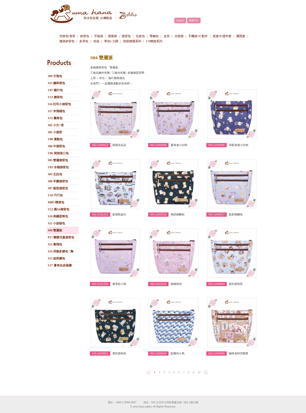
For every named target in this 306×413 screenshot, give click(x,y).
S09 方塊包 (55, 76)
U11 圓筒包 (55, 118)
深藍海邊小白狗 (238, 145)
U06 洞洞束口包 (58, 153)
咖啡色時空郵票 (238, 353)
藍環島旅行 (119, 214)
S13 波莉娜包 (56, 258)
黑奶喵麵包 (177, 214)
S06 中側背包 (56, 146)
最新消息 (201, 28)
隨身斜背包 (67, 41)
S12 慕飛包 (55, 244)
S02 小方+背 (56, 125)
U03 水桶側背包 (58, 167)
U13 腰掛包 (55, 97)
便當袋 (112, 36)
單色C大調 (111, 41)
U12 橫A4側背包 (58, 209)
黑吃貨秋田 (119, 353)
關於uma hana (73, 28)
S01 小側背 (55, 132)
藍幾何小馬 (177, 353)
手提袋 (98, 36)
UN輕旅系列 (154, 41)
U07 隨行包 (55, 90)
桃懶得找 (176, 284)
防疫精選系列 (132, 41)
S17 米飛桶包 (56, 111)
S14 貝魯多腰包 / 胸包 (60, 252)
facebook (244, 10)
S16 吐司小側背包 (59, 104)
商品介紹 (137, 28)
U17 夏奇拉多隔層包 (60, 266)
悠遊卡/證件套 (222, 36)
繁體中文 (193, 20)
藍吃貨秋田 (236, 284)
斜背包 (84, 36)
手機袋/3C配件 (198, 36)
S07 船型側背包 (58, 188)
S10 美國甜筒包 (58, 216)
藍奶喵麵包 (236, 214)
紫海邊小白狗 (179, 145)
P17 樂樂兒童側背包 (61, 237)
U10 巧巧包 (55, 195)
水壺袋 (178, 36)
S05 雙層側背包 (58, 160)
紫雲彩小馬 (119, 284)
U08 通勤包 (55, 139)
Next (206, 372)
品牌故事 (105, 28)
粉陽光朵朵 (119, 145)
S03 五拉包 (55, 174)
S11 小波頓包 (56, 223)
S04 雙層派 (55, 230)
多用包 (83, 41)
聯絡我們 (233, 28)
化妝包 (140, 36)
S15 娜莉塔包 (56, 83)
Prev (148, 372)
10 (199, 372)
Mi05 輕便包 (56, 202)
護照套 (240, 36)
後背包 (126, 36)
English (180, 20)
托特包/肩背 (67, 36)
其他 (96, 41)
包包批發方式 (169, 28)
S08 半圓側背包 (58, 181)
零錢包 (154, 36)
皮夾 (167, 36)
